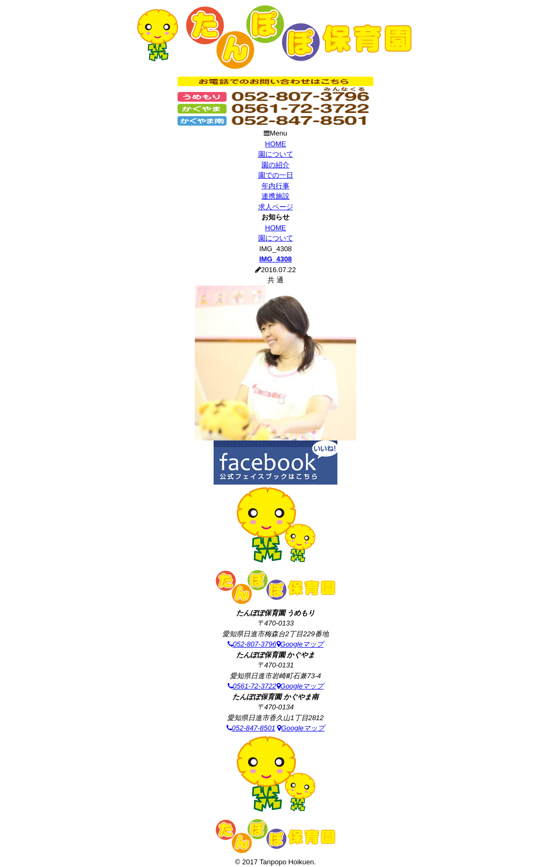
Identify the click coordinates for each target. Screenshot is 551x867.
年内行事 (275, 186)
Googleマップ (300, 644)
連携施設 (275, 196)
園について (275, 154)
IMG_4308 (275, 259)
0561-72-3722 (252, 686)
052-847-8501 (251, 728)
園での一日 (275, 175)
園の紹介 (275, 165)
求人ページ (275, 207)
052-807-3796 (252, 644)
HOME (275, 144)
